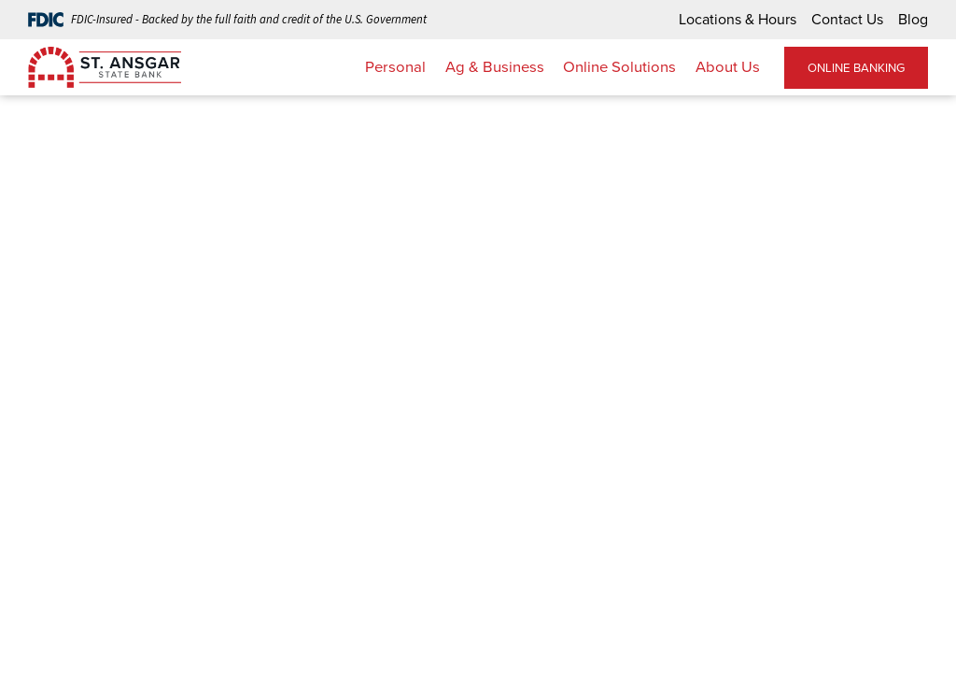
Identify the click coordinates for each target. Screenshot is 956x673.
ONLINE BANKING (856, 68)
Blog (913, 19)
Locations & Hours (737, 19)
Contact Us (847, 19)
